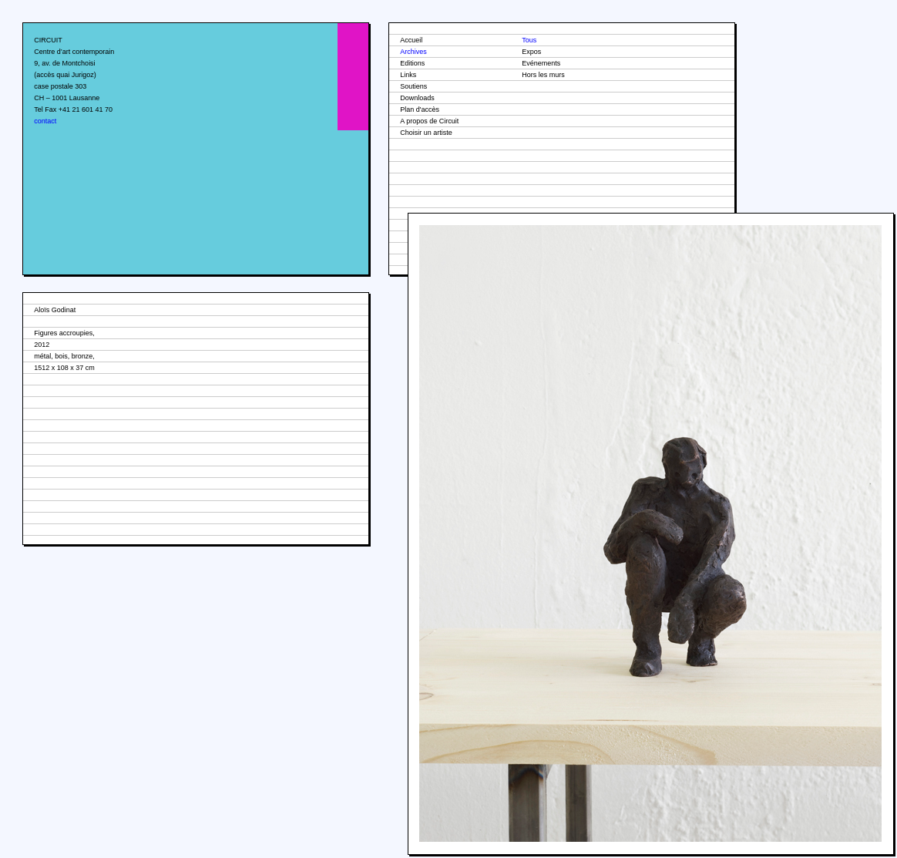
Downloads (417, 98)
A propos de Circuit (429, 121)
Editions (412, 63)
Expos (531, 52)
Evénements (541, 63)
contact (45, 121)
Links (408, 75)
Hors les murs (543, 75)
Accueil (411, 40)
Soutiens (413, 86)
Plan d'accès (419, 109)
